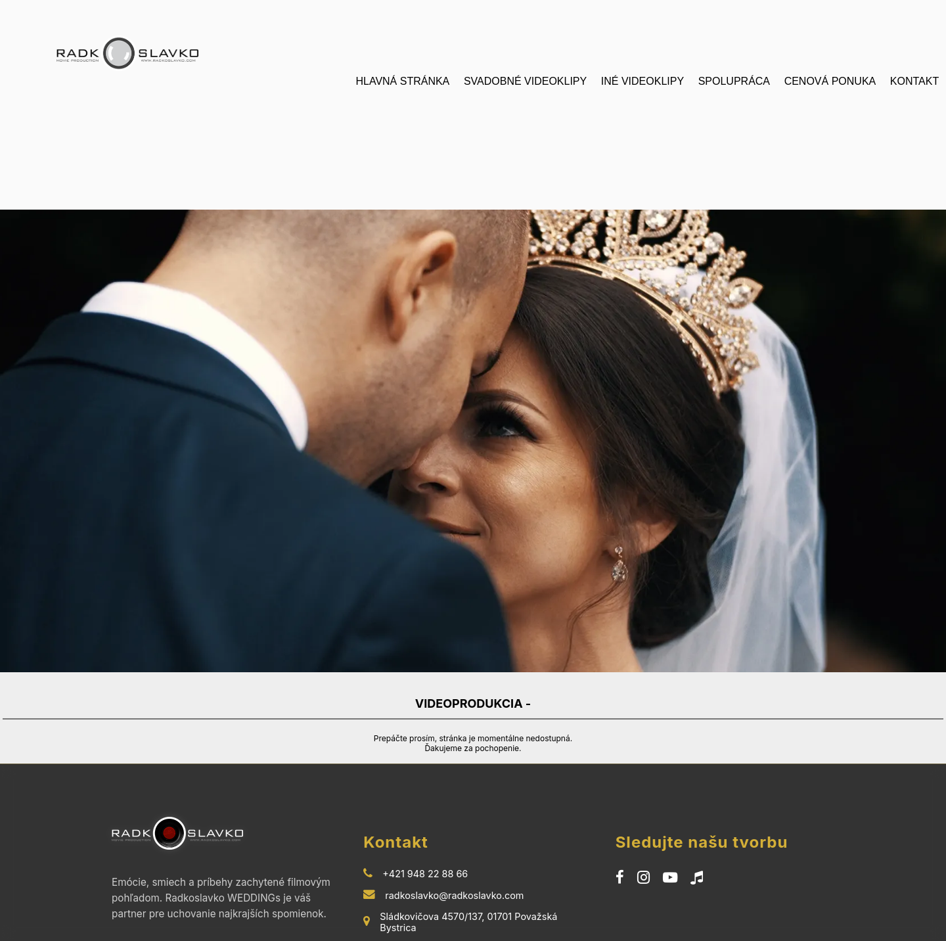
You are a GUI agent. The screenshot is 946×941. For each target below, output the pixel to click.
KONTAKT (914, 81)
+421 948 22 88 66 (425, 867)
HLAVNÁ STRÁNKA (402, 81)
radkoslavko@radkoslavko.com (454, 888)
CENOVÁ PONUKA (830, 81)
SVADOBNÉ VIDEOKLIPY (525, 81)
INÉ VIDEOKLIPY (642, 81)
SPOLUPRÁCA (734, 81)
